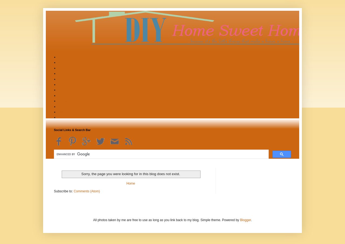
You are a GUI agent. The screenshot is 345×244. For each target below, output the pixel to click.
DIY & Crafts (67, 79)
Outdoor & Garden (71, 95)
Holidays (64, 101)
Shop (61, 62)
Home (130, 183)
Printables (65, 68)
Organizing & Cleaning (74, 73)
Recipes (64, 90)
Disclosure (65, 117)
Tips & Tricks (67, 84)
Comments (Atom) (87, 191)
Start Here (65, 57)
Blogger (245, 220)
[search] (161, 154)
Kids (61, 106)
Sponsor (64, 112)
